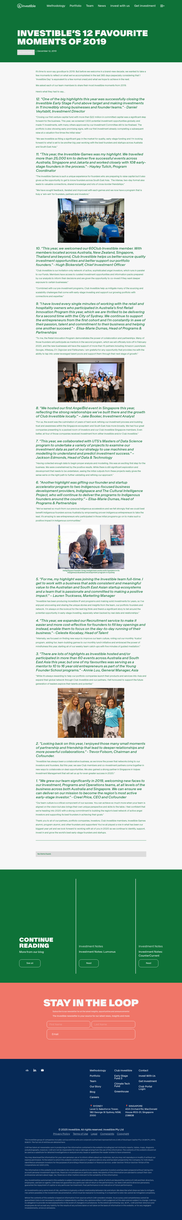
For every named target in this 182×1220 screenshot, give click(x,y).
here (63, 1142)
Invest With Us (147, 1076)
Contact (143, 1070)
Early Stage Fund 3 (121, 1077)
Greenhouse (121, 1091)
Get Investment (148, 1081)
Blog (92, 1092)
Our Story (95, 1086)
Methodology (98, 1070)
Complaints (107, 1134)
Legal (94, 1134)
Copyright (123, 1134)
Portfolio (95, 1076)
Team (93, 1081)
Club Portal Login (145, 1087)
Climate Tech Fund (122, 1084)
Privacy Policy (61, 1134)
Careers (94, 1097)
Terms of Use (80, 1134)
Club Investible (123, 1070)
